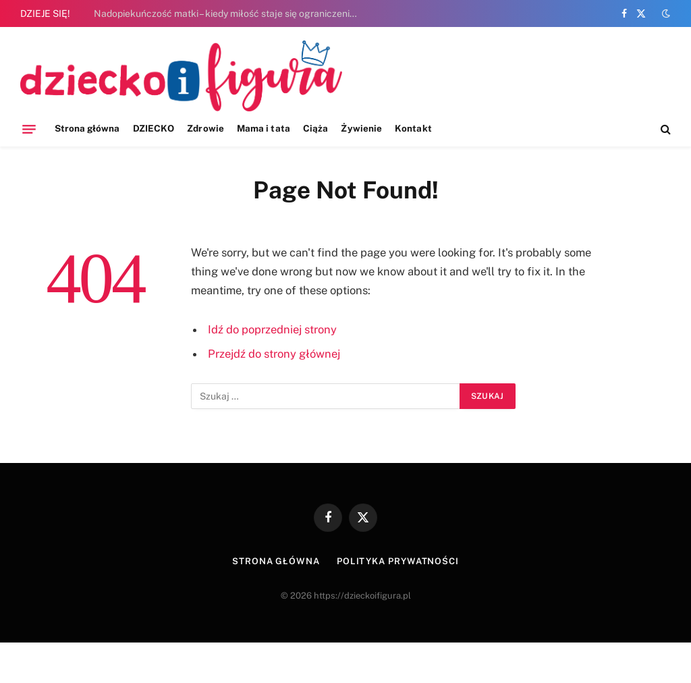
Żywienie (361, 128)
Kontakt (413, 128)
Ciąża (315, 128)
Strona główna (87, 128)
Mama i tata (263, 128)
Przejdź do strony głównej (274, 353)
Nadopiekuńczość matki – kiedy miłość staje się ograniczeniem (228, 13)
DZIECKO (153, 128)
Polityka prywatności (398, 561)
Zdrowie (205, 128)
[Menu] (29, 128)
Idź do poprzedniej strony (272, 329)
